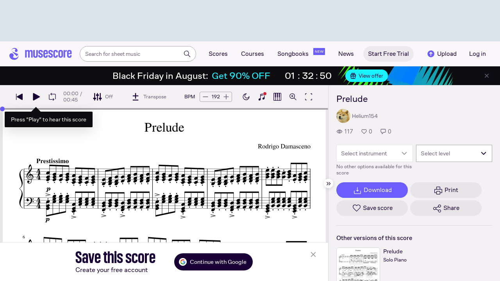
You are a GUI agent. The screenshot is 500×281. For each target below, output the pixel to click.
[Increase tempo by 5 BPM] (226, 96)
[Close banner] (487, 76)
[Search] (187, 53)
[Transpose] (148, 97)
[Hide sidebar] (328, 183)
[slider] (2, 109)
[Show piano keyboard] (262, 97)
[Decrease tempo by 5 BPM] (205, 96)
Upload (441, 54)
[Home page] (40, 54)
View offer (366, 76)
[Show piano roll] (277, 97)
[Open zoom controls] (293, 97)
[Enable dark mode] (246, 97)
